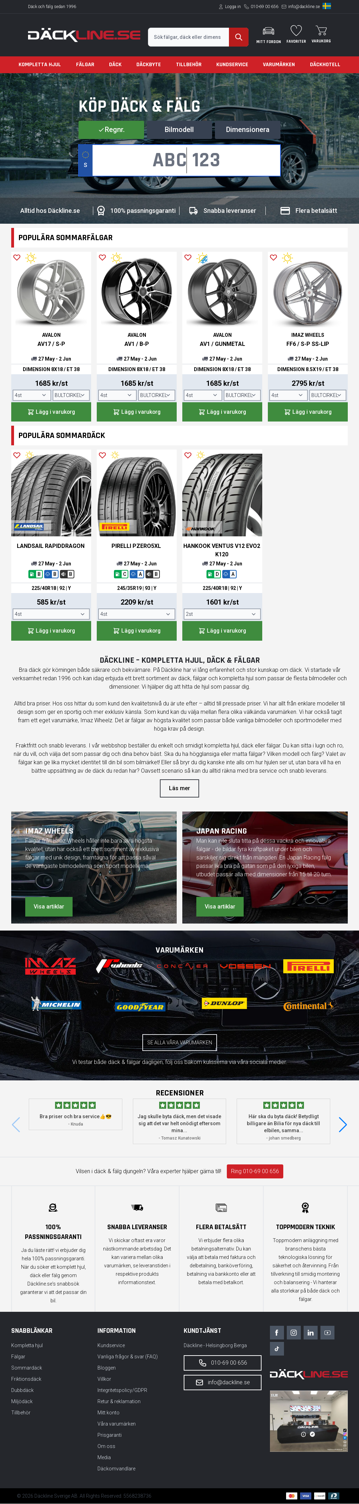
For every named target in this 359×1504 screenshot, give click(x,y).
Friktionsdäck (26, 1379)
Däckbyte (148, 64)
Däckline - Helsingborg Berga (215, 1346)
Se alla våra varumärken (179, 1043)
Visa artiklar (49, 907)
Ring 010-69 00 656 (255, 1171)
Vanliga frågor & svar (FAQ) (127, 1357)
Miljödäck (22, 1402)
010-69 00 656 (264, 6)
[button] (343, 1125)
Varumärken (279, 64)
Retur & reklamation (119, 1402)
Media (104, 1458)
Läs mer (179, 788)
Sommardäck (26, 1368)
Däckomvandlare (116, 1469)
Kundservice (232, 64)
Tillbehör (189, 64)
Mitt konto (108, 1413)
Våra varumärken (116, 1424)
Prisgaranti (109, 1435)
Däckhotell (325, 64)
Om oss (106, 1446)
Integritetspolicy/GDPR (122, 1390)
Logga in (233, 6)
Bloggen (106, 1368)
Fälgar (85, 64)
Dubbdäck (22, 1390)
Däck (115, 64)
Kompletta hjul (40, 64)
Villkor (104, 1379)
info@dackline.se (304, 6)
